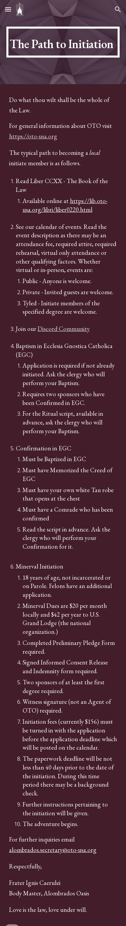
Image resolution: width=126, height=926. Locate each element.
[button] (8, 9)
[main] (63, 42)
